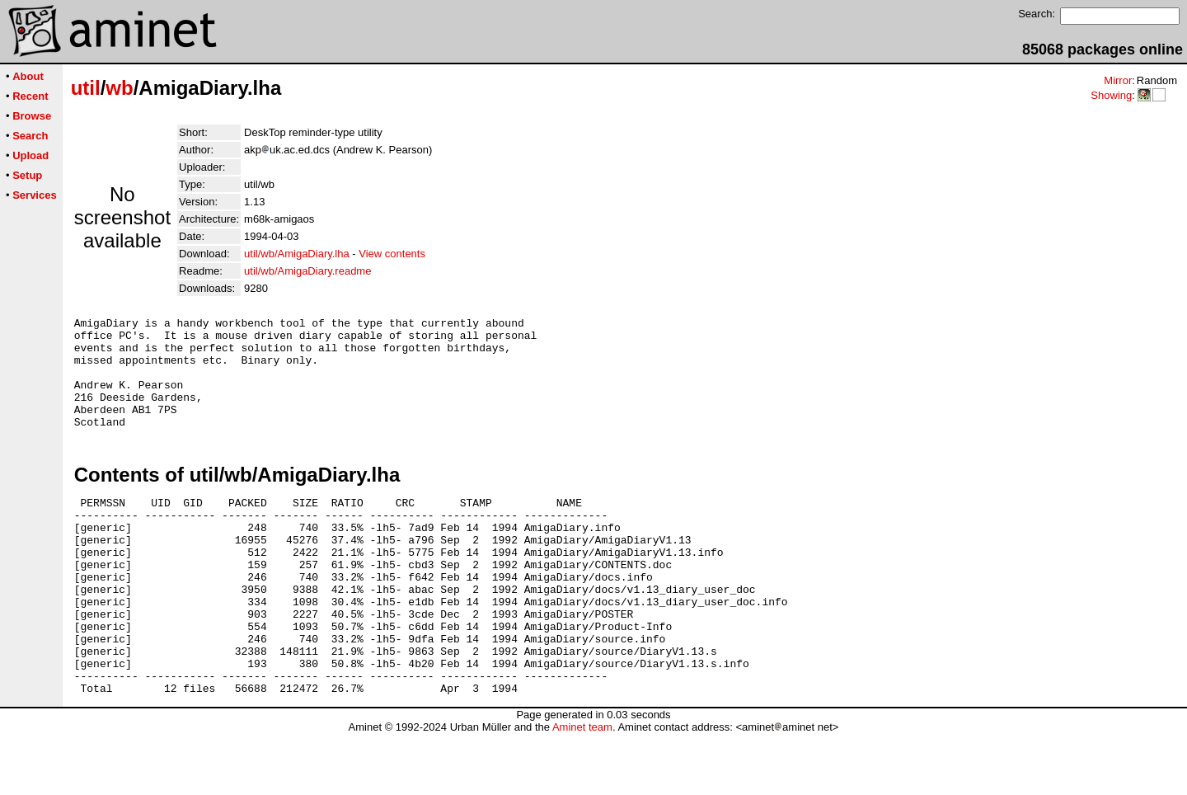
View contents (392, 253)
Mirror (1118, 80)
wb (119, 88)
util (86, 88)
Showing (1111, 95)
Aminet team (582, 789)
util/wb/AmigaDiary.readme (307, 271)
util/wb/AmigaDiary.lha (297, 253)
